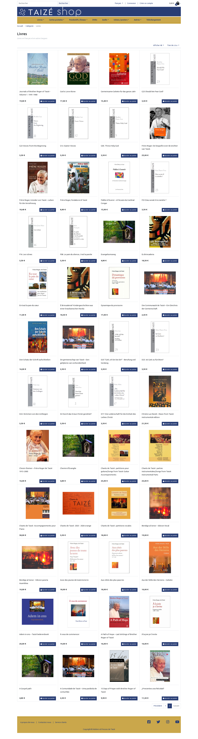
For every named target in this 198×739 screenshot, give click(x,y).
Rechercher (63, 3)
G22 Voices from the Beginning (32, 146)
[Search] (37, 3)
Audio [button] (104, 20)
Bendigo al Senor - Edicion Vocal (155, 526)
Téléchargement (153, 20)
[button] (175, 3)
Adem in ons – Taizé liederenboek (34, 634)
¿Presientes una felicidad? (153, 688)
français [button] (118, 3)
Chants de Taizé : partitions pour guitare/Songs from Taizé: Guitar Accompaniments (115, 471)
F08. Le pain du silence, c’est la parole (76, 254)
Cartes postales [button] (56, 20)
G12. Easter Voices (68, 146)
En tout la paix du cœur (29, 305)
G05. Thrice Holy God (110, 146)
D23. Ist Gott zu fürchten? (153, 360)
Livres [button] (40, 20)
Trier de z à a (172, 45)
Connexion (131, 3)
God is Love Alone (68, 91)
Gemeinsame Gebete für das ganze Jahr (118, 91)
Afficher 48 (158, 45)
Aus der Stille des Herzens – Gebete (157, 580)
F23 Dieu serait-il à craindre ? (154, 200)
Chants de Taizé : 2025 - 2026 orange (75, 526)
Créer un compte (146, 3)
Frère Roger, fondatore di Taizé (73, 200)
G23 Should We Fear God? (152, 91)
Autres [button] (137, 20)
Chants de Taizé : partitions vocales (116, 526)
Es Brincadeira (148, 254)
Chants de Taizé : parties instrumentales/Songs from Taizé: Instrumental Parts (156, 471)
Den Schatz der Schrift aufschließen (34, 360)
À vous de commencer (69, 634)
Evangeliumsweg (108, 254)
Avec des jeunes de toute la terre (74, 580)
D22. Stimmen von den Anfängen (33, 414)
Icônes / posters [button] (121, 20)
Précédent (158, 706)
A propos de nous (27, 722)
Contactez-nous (44, 722)
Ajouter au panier (48, 101)
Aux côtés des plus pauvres (112, 580)
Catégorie (29, 26)
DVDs (94, 20)
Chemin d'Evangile (68, 468)
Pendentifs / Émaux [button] (77, 20)
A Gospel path (25, 688)
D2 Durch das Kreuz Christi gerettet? (76, 414)
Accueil (20, 26)
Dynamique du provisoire (111, 305)
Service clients (61, 722)
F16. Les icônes (25, 254)
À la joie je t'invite (149, 634)
